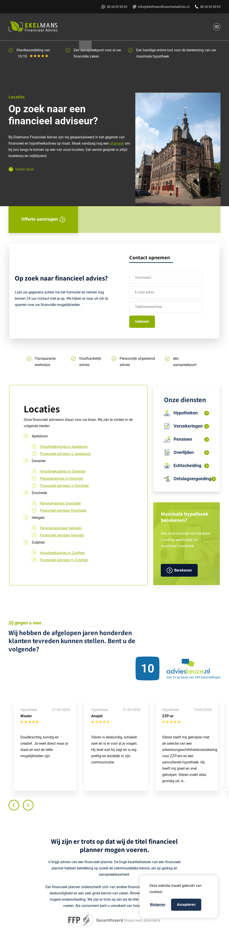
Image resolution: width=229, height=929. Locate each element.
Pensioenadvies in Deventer (61, 478)
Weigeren (157, 904)
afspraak (117, 143)
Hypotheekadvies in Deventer (62, 471)
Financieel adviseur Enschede (63, 510)
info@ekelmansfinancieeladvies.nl (163, 6)
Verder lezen (21, 169)
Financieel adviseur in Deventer (64, 486)
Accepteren (186, 904)
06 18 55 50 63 (117, 6)
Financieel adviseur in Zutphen (64, 560)
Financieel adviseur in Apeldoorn (65, 454)
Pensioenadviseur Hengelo (61, 528)
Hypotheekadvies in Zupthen (62, 553)
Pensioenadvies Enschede (60, 503)
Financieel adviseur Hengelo (62, 535)
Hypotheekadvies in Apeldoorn (64, 447)
